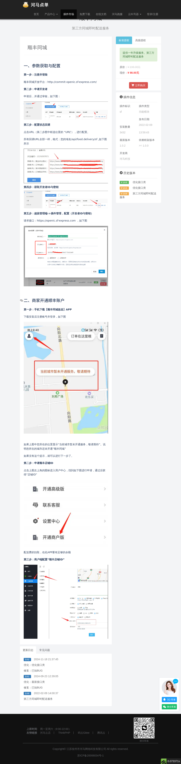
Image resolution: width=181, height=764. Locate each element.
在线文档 (101, 14)
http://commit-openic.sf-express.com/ (72, 81)
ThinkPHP (64, 732)
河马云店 (45, 732)
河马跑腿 (117, 14)
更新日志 (28, 650)
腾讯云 (101, 732)
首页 (36, 14)
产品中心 (51, 14)
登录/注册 (152, 14)
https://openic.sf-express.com (56, 220)
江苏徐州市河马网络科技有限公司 (86, 748)
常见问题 (44, 650)
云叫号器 (134, 14)
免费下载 (85, 14)
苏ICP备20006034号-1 (90, 755)
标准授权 (124, 40)
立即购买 (138, 85)
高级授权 (140, 40)
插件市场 (68, 14)
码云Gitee (83, 732)
